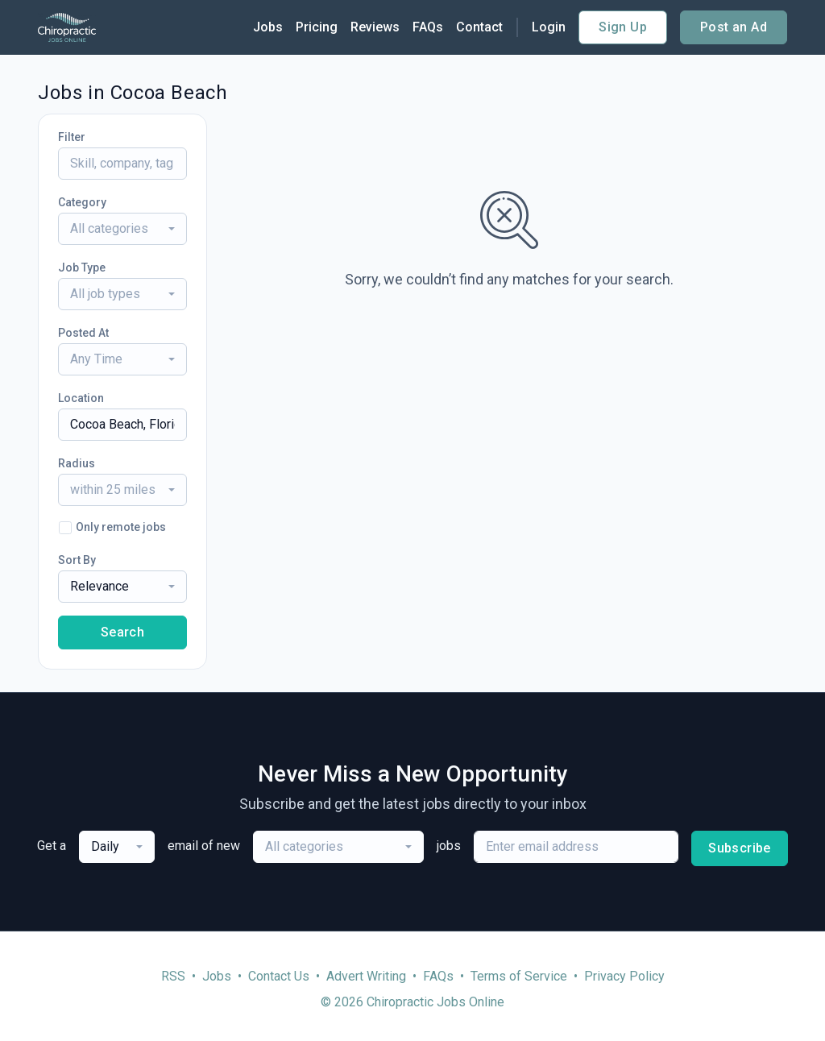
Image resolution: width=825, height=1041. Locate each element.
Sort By (77, 560)
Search (122, 632)
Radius (76, 463)
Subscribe (739, 848)
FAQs (427, 27)
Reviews (375, 27)
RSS (173, 976)
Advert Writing (366, 976)
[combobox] (122, 229)
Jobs (268, 27)
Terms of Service (519, 976)
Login (549, 27)
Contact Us (278, 976)
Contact (479, 27)
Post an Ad (733, 27)
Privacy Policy (624, 976)
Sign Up (623, 27)
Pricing (317, 27)
